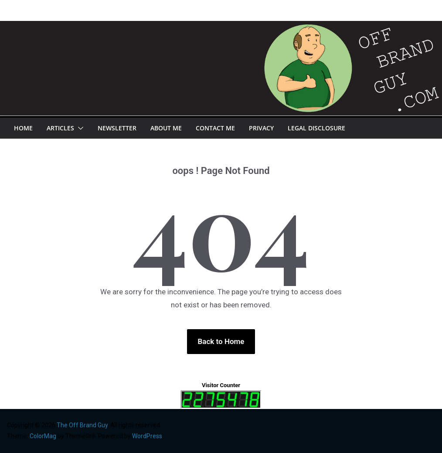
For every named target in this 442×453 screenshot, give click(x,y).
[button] (79, 128)
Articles (60, 128)
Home (23, 128)
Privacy (261, 128)
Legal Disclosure (316, 128)
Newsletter (117, 128)
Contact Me (215, 128)
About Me (166, 128)
